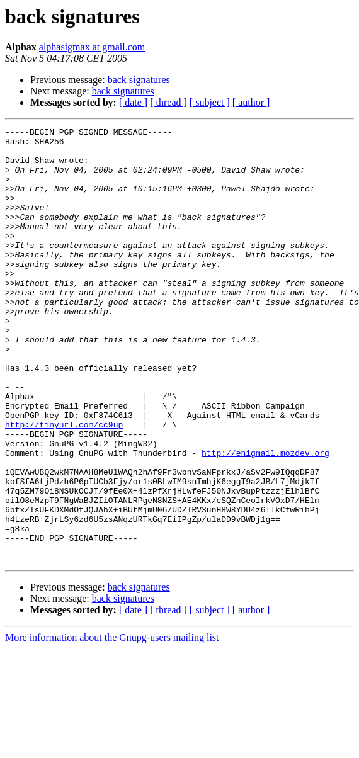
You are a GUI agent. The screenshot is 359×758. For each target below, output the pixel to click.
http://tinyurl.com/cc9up (64, 484)
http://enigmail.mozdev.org (265, 518)
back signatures (139, 79)
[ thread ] (168, 102)
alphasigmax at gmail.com (92, 47)
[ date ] (133, 102)
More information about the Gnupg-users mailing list (112, 724)
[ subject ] (210, 102)
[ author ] (251, 102)
